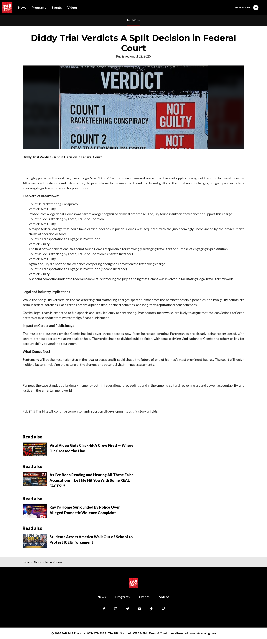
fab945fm (133, 20)
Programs (39, 7)
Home (26, 562)
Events (57, 7)
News (22, 7)
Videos (72, 7)
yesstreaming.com (204, 633)
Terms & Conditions (161, 633)
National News (53, 562)
